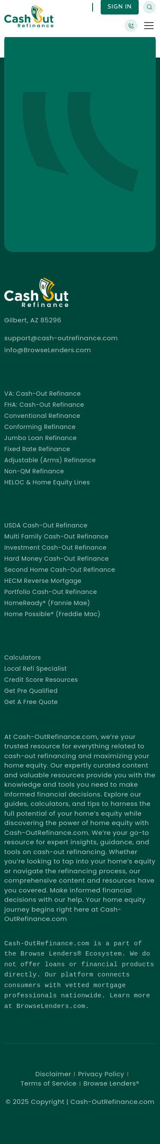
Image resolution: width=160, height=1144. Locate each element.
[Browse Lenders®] (131, 25)
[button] (149, 26)
